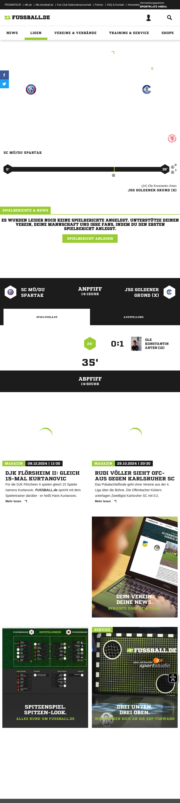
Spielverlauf (46, 317)
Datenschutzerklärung (33, 787)
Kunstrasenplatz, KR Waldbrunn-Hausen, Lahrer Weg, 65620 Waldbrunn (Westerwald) (89, 68)
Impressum (10, 787)
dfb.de (28, 4)
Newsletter (134, 4)
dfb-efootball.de (44, 4)
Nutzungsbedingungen (62, 787)
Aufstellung (133, 317)
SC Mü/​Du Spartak (31, 106)
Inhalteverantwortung (112, 787)
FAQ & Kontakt (115, 4)
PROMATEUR (13, 4)
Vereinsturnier (90, 53)
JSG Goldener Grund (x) (147, 109)
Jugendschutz (88, 787)
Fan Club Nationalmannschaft (74, 4)
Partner (99, 4)
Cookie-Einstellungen (141, 787)
